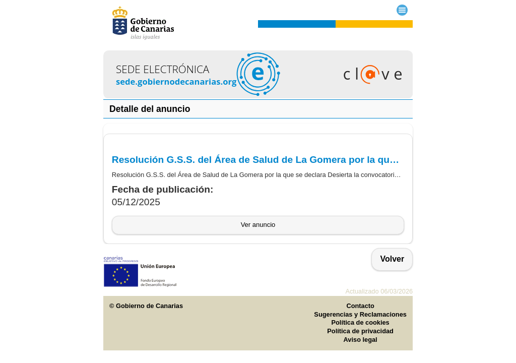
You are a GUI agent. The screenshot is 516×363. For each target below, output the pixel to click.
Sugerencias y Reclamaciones (360, 314)
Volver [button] (392, 259)
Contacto (360, 306)
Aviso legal (360, 339)
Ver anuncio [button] (258, 224)
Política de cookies (361, 322)
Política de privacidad (360, 331)
